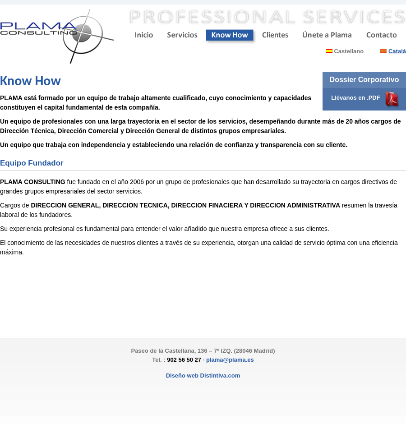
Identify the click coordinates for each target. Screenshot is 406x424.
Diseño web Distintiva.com (203, 375)
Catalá (397, 51)
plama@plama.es (230, 359)
